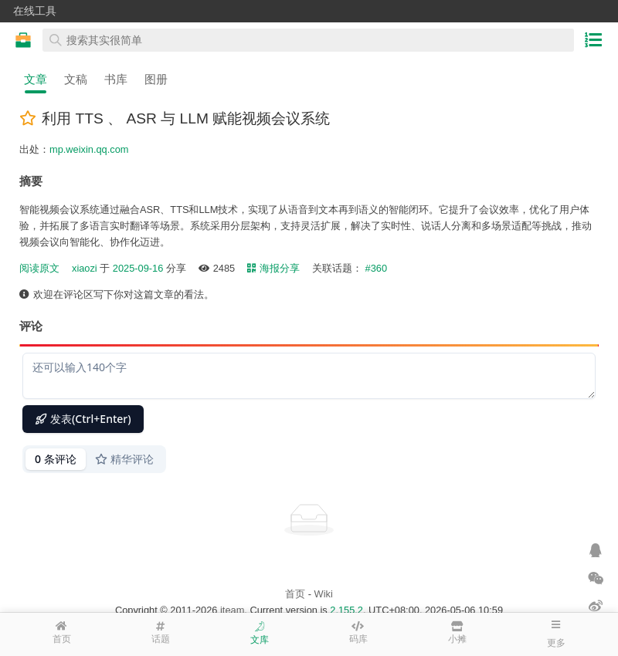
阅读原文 (39, 268)
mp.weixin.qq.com (88, 149)
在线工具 (34, 11)
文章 (35, 79)
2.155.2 (346, 610)
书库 (115, 79)
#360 (376, 268)
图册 (156, 79)
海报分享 (273, 268)
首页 (295, 594)
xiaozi (84, 268)
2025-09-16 (138, 268)
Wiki (323, 594)
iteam (232, 610)
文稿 (75, 79)
